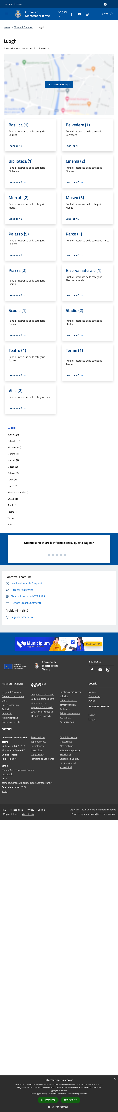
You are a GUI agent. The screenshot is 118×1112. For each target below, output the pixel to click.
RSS (4, 810)
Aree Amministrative (13, 696)
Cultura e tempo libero (42, 699)
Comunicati (94, 696)
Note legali (65, 754)
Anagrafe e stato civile (42, 694)
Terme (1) (12, 518)
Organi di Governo (11, 692)
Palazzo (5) (13, 473)
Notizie (92, 692)
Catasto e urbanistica (42, 711)
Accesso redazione (106, 814)
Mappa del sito (10, 814)
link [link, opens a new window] (85, 1093)
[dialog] (59, 1093)
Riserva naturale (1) (18, 492)
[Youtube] (78, 14)
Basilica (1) (13, 434)
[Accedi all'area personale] (105, 4)
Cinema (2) (13, 454)
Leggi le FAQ (37, 754)
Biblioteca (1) (14, 447)
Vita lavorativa (38, 703)
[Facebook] (70, 14)
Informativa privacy (70, 750)
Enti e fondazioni (10, 705)
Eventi (91, 715)
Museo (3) (13, 466)
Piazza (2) (12, 486)
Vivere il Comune (23, 27)
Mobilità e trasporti (41, 716)
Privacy (30, 810)
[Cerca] (111, 14)
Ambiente (65, 709)
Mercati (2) (13, 460)
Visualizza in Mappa (59, 84)
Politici (5, 709)
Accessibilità (16, 810)
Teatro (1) (12, 511)
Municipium (89, 814)
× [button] (114, 1079)
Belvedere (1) (14, 441)
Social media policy (69, 759)
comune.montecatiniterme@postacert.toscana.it (27, 783)
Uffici (4, 700)
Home (7, 27)
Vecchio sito (28, 814)
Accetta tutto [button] (48, 1100)
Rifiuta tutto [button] (70, 1099)
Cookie (41, 810)
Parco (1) (12, 479)
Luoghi (92, 719)
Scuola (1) (13, 499)
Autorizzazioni (67, 722)
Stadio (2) (12, 505)
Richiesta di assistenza (42, 759)
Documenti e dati (11, 722)
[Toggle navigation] (6, 14)
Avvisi (91, 700)
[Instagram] (86, 14)
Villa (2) (11, 524)
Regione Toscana (13, 4)
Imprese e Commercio (42, 707)
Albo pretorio (66, 746)
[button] (59, 1106)
